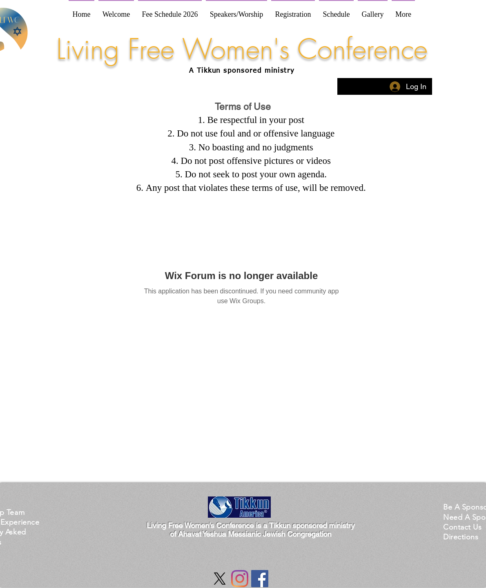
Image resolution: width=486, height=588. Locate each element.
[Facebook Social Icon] (259, 578)
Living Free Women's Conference (242, 49)
